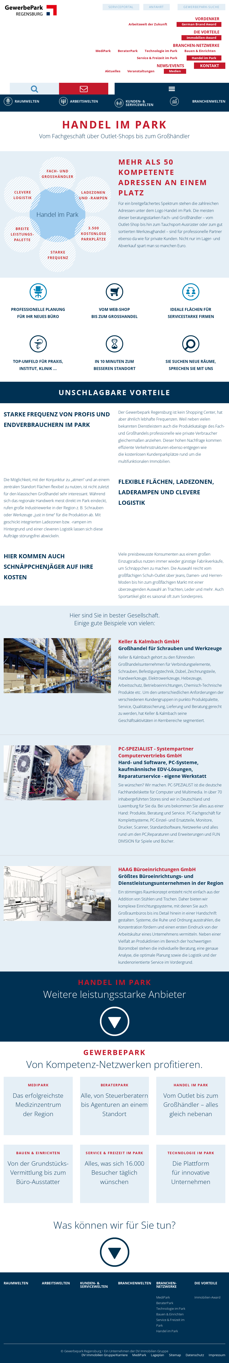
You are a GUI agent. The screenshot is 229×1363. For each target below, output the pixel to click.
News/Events (170, 65)
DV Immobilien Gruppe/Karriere (105, 1355)
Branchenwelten (208, 101)
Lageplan (157, 1355)
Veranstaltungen (141, 71)
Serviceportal (121, 7)
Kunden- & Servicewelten (139, 103)
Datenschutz (195, 1355)
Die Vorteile (206, 32)
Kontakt (209, 65)
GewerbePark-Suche (201, 7)
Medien (175, 71)
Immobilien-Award (201, 37)
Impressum (217, 1355)
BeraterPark (128, 51)
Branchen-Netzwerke (196, 45)
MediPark (103, 51)
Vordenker (207, 18)
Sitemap (175, 1355)
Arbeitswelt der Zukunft (148, 24)
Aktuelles (112, 71)
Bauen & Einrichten (200, 51)
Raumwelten (27, 101)
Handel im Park (204, 58)
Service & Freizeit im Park (157, 58)
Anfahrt (156, 7)
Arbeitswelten (84, 101)
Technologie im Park (161, 51)
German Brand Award (199, 24)
